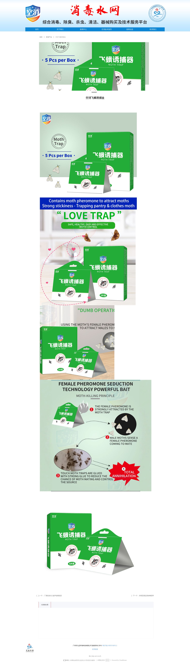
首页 (41, 37)
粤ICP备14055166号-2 (109, 645)
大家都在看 (44, 605)
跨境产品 (49, 37)
